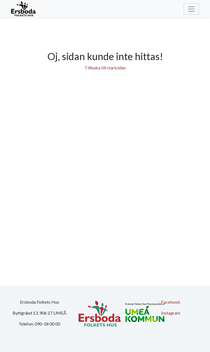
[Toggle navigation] (191, 9)
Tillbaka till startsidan (105, 67)
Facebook (170, 301)
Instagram (170, 312)
